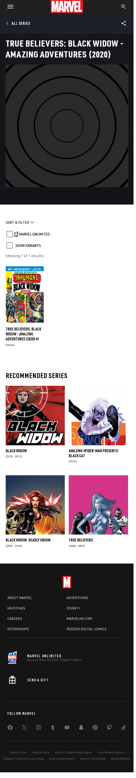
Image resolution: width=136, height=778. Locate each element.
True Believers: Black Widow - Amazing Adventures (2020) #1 (23, 334)
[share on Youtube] (67, 728)
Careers (15, 619)
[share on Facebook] (10, 728)
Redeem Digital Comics (87, 629)
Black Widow (16, 450)
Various (10, 345)
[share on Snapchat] (81, 728)
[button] (8, 6)
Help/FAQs (16, 608)
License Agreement (62, 758)
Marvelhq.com (79, 619)
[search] (123, 7)
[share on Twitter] (24, 728)
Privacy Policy (40, 752)
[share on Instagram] (38, 728)
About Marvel (19, 598)
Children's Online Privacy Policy (23, 758)
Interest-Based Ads (93, 758)
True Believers (81, 540)
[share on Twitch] (109, 728)
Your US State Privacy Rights (73, 752)
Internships (18, 629)
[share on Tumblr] (52, 728)
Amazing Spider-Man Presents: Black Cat (94, 453)
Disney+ (74, 608)
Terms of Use (17, 752)
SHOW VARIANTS (28, 245)
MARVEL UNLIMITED (34, 234)
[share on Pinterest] (95, 728)
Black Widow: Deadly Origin (28, 540)
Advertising (77, 598)
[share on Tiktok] (123, 728)
